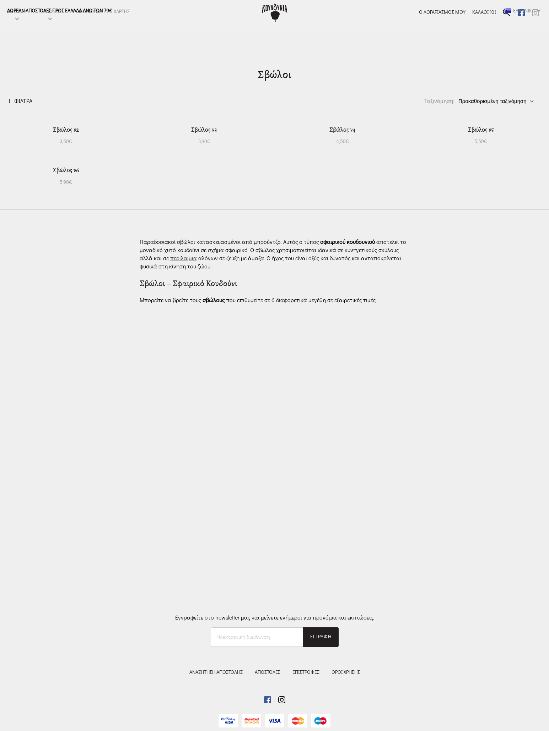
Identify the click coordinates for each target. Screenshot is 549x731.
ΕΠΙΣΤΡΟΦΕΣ (305, 672)
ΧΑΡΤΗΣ (122, 23)
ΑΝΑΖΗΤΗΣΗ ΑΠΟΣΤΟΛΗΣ (216, 672)
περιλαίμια (183, 494)
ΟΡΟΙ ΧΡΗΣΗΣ (346, 672)
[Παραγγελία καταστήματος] (495, 101)
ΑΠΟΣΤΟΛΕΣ (267, 672)
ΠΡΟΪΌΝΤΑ (49, 23)
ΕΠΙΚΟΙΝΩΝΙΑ (87, 23)
